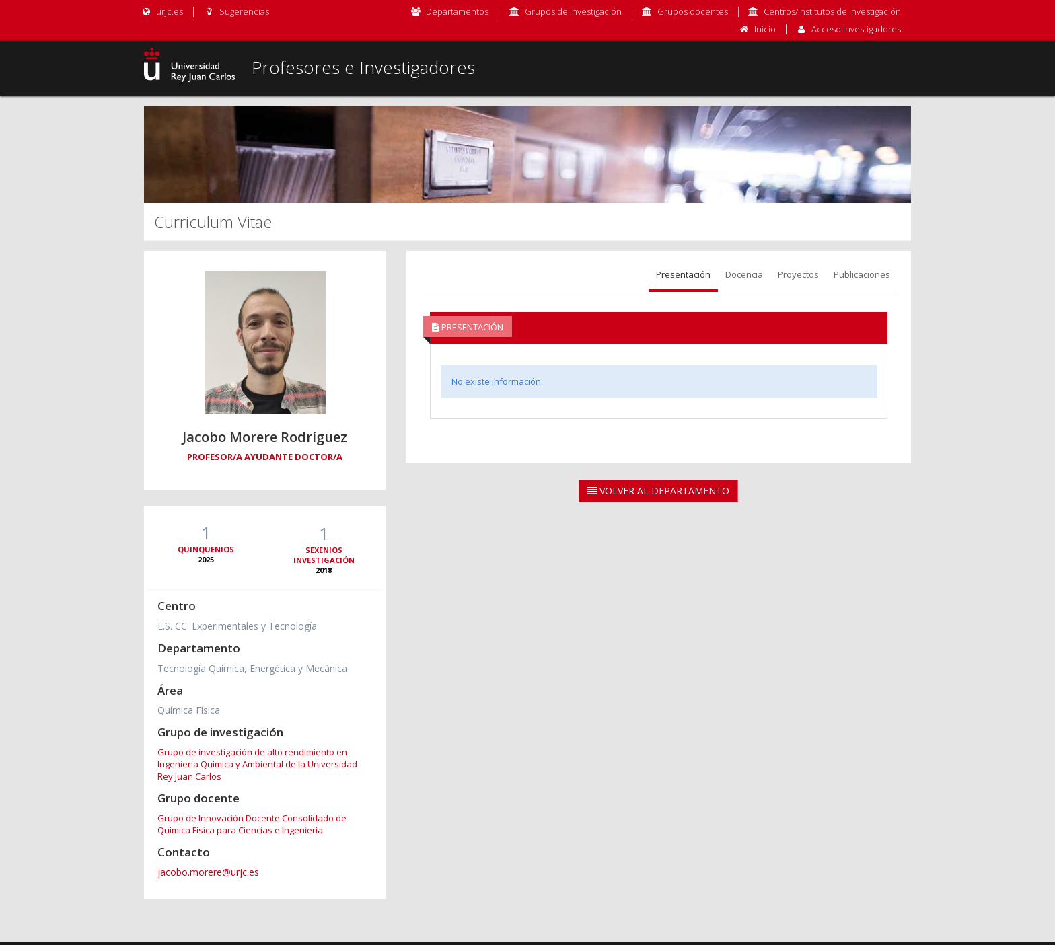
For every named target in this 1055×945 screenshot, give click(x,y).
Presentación (683, 274)
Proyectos (798, 274)
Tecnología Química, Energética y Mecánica (252, 668)
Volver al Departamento (658, 490)
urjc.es (162, 11)
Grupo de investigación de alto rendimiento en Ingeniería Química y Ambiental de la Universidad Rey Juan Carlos (257, 764)
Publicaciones (862, 274)
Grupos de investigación (573, 11)
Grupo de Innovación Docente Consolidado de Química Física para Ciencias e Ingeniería (252, 824)
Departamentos (457, 11)
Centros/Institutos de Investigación (832, 11)
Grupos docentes (692, 11)
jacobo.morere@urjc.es (208, 872)
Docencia (744, 274)
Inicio (765, 29)
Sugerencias (235, 11)
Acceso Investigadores (856, 29)
